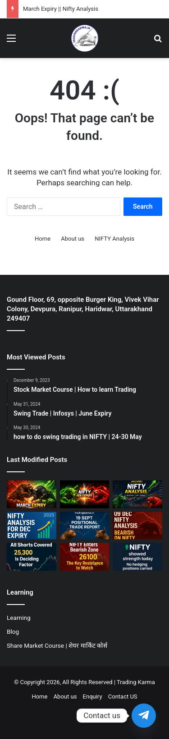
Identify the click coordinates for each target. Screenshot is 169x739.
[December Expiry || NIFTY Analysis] (31, 526)
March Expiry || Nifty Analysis (60, 8)
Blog (13, 631)
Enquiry (92, 696)
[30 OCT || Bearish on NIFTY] (85, 557)
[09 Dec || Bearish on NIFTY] (137, 526)
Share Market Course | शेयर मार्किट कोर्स (57, 645)
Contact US (122, 696)
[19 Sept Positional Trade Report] (85, 526)
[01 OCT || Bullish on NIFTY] (137, 557)
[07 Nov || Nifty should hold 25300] (31, 557)
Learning (19, 617)
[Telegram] (144, 715)
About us (72, 238)
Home (42, 238)
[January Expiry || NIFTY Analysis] (137, 494)
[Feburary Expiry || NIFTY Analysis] (85, 494)
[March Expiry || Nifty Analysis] (31, 494)
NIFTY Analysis (114, 238)
